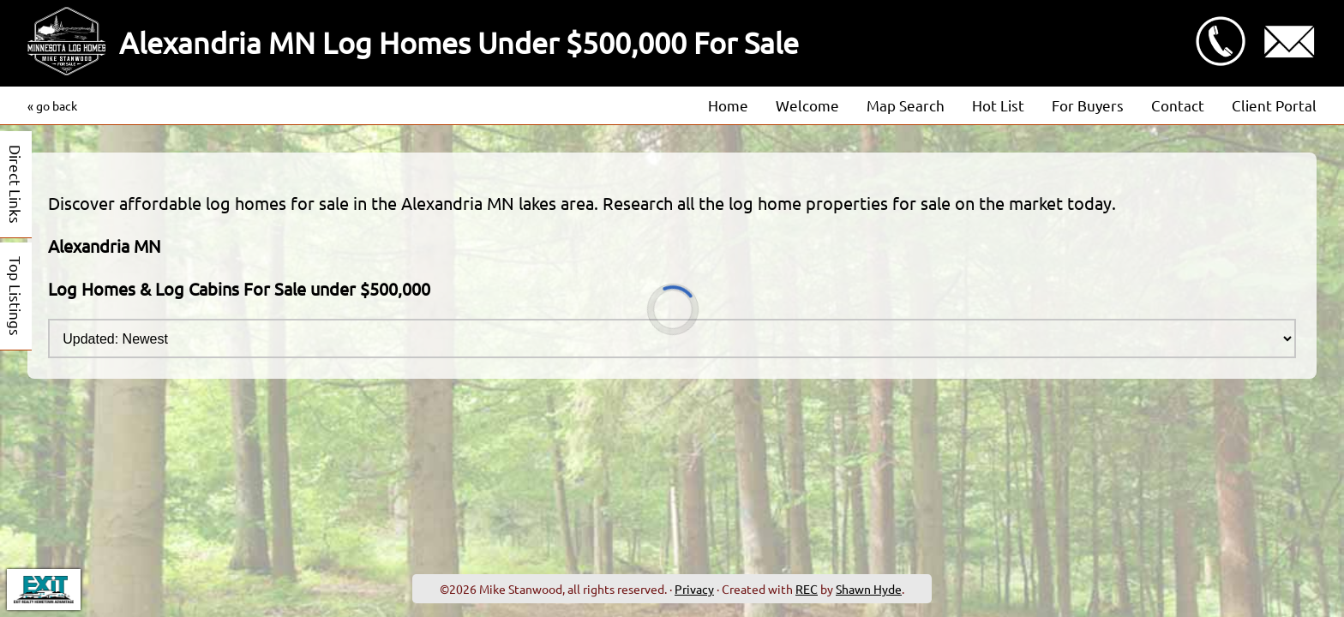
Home (728, 105)
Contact (1177, 105)
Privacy (694, 588)
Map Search (906, 105)
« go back (52, 105)
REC (806, 588)
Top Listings (16, 296)
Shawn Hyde (869, 588)
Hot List (998, 105)
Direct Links (16, 184)
